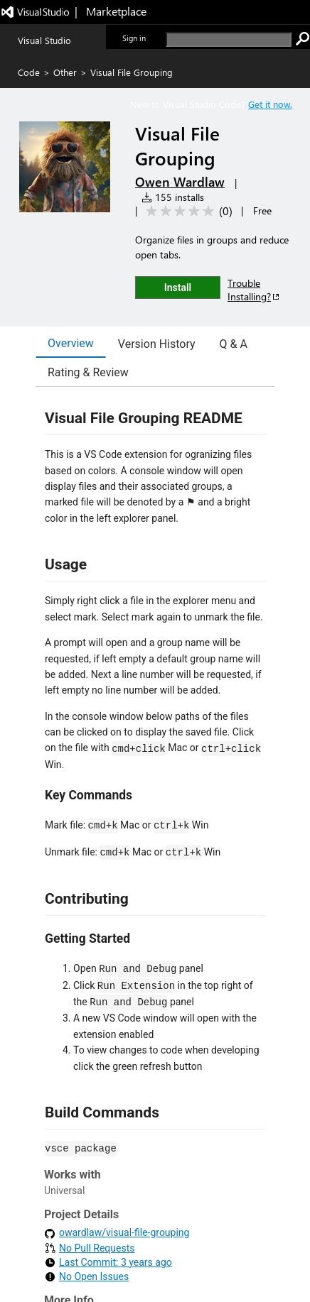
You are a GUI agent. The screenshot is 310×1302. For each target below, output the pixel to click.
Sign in (134, 38)
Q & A (233, 344)
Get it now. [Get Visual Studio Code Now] (270, 104)
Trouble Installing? (254, 289)
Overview (71, 343)
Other (65, 72)
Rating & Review (88, 372)
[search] (229, 39)
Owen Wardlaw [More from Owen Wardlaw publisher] (180, 181)
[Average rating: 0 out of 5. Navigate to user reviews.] (186, 211)
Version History (157, 344)
